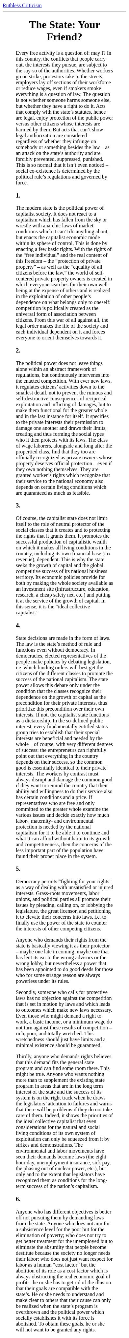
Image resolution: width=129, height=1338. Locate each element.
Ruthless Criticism (22, 5)
